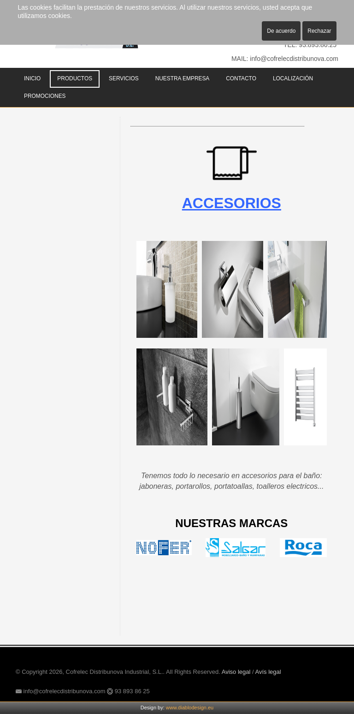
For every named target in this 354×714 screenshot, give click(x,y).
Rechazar (319, 31)
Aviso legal (236, 671)
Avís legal (268, 671)
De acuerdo (281, 31)
